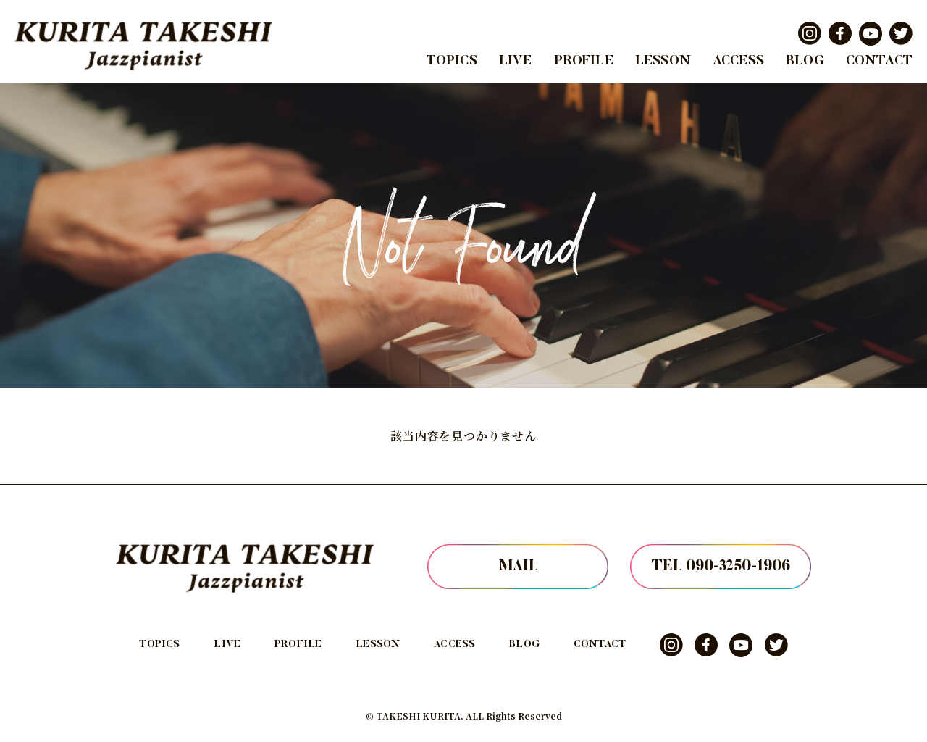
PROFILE (583, 61)
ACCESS (738, 61)
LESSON (663, 61)
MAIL (518, 566)
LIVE (515, 61)
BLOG (805, 61)
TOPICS (452, 61)
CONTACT (879, 61)
